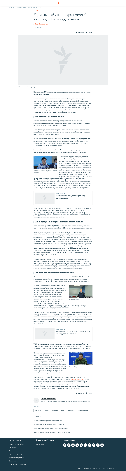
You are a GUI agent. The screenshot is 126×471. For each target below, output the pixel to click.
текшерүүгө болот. (77, 379)
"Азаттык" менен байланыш (17, 464)
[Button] (80, 32)
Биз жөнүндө (13, 447)
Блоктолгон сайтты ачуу (16, 444)
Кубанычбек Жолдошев (41, 24)
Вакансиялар (13, 461)
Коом (36, 11)
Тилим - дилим (41, 444)
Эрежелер (12, 451)
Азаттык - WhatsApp (15, 454)
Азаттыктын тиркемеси (16, 457)
